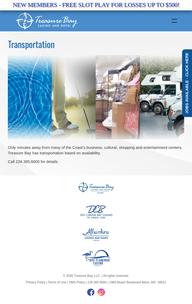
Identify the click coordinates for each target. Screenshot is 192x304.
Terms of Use (57, 282)
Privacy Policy (35, 282)
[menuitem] (174, 21)
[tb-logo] (79, 20)
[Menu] (174, 21)
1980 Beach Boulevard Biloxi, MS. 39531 (137, 282)
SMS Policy (77, 282)
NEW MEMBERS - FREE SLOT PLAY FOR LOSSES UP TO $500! (96, 4)
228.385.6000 (96, 282)
